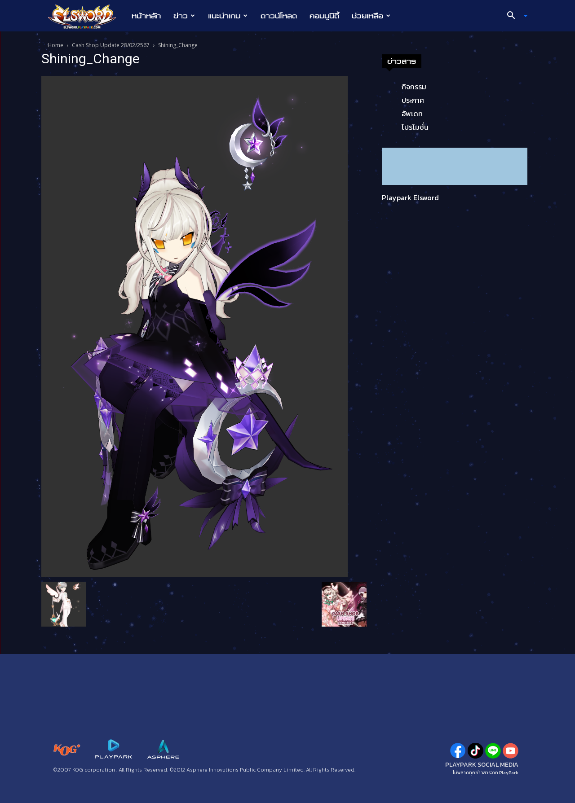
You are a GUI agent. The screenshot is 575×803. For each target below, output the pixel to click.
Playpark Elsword (410, 197)
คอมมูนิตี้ (324, 16)
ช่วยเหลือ (371, 16)
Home (55, 45)
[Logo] (86, 16)
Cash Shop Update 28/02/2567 (111, 45)
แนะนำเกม (228, 16)
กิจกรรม (414, 86)
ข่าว (184, 16)
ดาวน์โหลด (279, 16)
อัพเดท (412, 113)
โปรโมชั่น (415, 127)
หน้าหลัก (146, 16)
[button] (513, 16)
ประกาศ (413, 100)
